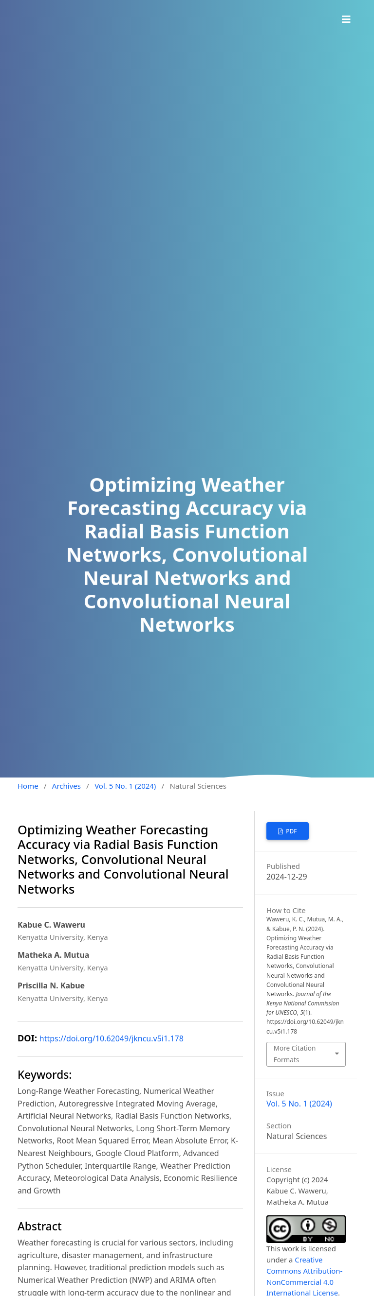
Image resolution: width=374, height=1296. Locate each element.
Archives (66, 786)
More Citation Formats (295, 1053)
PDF (290, 831)
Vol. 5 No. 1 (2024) (125, 786)
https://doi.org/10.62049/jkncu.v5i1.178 (111, 1038)
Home (28, 786)
